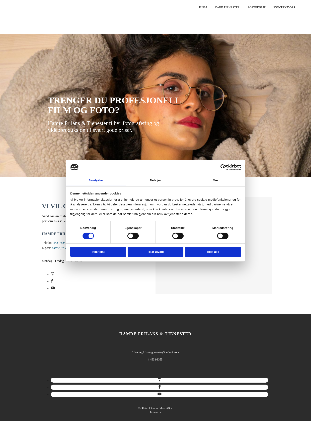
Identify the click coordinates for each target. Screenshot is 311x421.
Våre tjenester (227, 7)
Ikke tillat (98, 251)
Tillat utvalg (155, 251)
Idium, (152, 408)
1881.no (169, 408)
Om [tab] (215, 180)
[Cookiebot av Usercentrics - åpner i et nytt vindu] (223, 167)
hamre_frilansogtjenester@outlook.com (157, 352)
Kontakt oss (284, 7)
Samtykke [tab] (96, 180)
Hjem (203, 7)
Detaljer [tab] (155, 180)
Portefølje (257, 7)
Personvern (155, 412)
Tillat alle (213, 251)
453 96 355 (60, 242)
